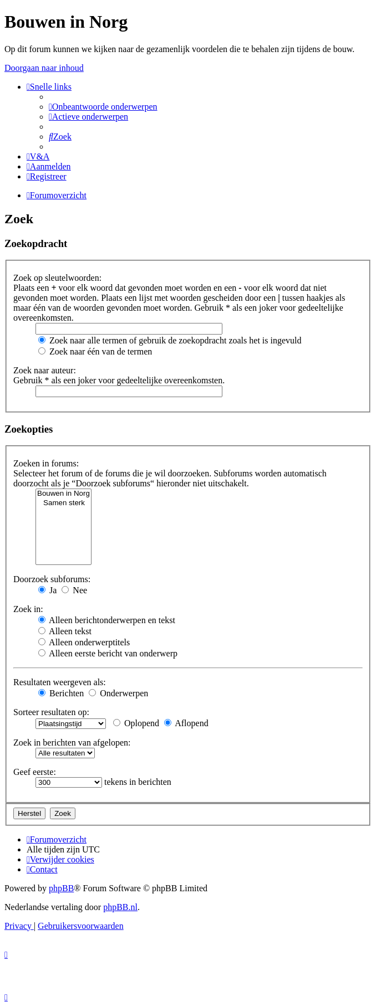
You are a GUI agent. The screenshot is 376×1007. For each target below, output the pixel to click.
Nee (74, 590)
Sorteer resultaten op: (51, 712)
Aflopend (186, 723)
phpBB (61, 888)
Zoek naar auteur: (44, 370)
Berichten (61, 693)
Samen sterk (63, 503)
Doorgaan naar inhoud (44, 68)
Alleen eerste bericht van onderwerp (107, 653)
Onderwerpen (118, 693)
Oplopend (136, 723)
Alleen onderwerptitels (84, 642)
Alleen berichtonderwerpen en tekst (106, 620)
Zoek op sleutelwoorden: (57, 277)
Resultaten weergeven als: (59, 682)
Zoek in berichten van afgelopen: (71, 742)
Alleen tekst (65, 631)
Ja (47, 590)
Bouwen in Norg (63, 494)
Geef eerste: (34, 772)
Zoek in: (28, 609)
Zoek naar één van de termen (95, 351)
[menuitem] (103, 106)
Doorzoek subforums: (51, 579)
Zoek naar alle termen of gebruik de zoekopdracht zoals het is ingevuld (170, 340)
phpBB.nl (120, 907)
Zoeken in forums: (46, 463)
